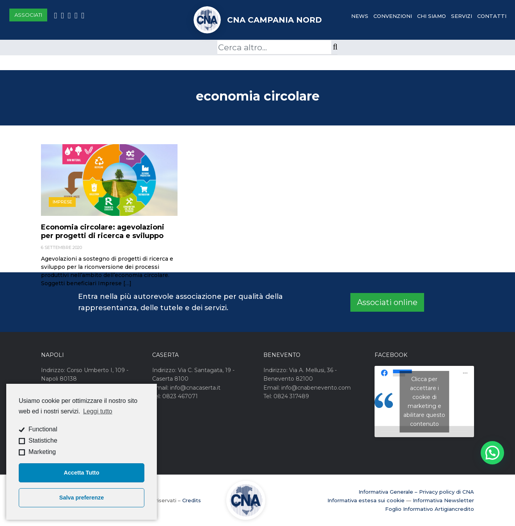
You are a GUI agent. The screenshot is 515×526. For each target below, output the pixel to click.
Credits (191, 500)
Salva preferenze (81, 497)
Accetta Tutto (81, 473)
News (359, 16)
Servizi (461, 16)
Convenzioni (392, 16)
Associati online (387, 302)
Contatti (491, 16)
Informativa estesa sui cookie (366, 500)
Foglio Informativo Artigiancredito (429, 509)
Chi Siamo (431, 16)
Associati (28, 15)
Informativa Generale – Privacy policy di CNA (416, 492)
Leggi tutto (97, 411)
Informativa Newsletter (443, 500)
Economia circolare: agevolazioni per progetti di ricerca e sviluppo (102, 231)
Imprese (62, 202)
